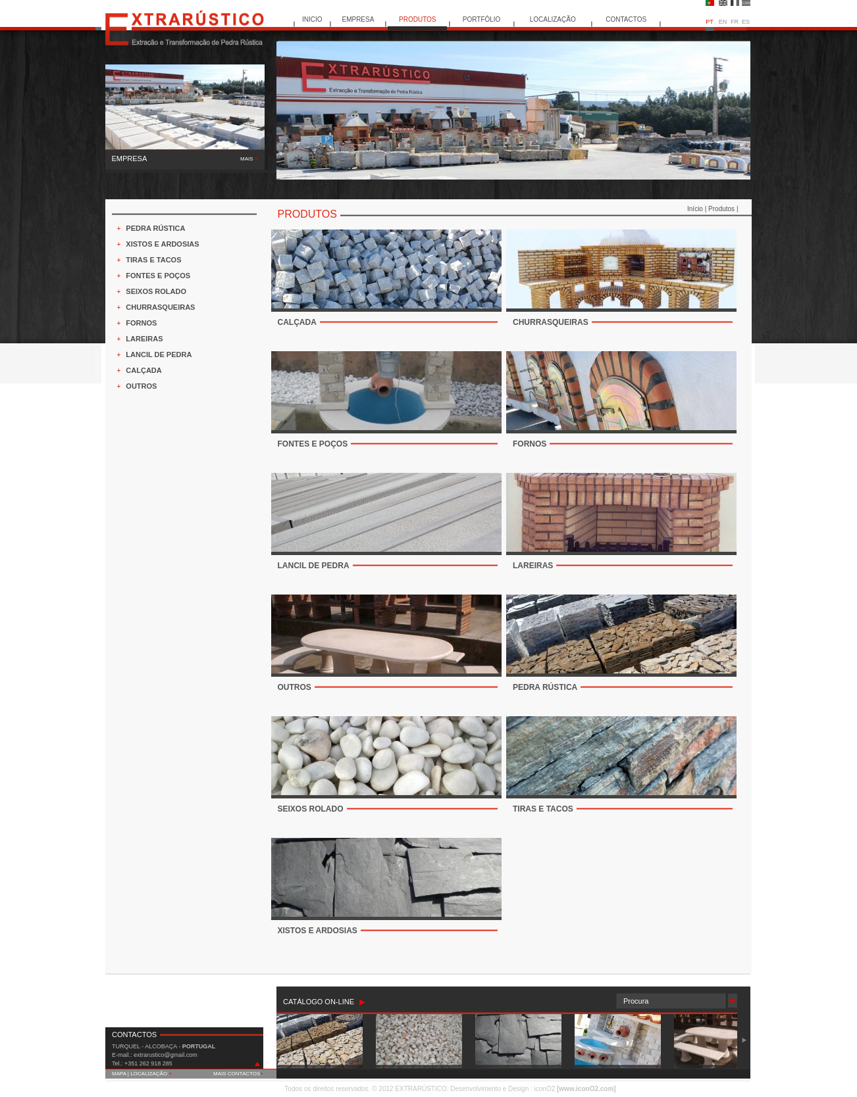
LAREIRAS (144, 339)
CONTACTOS (626, 19)
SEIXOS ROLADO (156, 291)
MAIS (248, 159)
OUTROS (141, 386)
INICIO (312, 19)
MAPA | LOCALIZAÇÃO (142, 1074)
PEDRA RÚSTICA (155, 228)
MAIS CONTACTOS (238, 1074)
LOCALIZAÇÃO (553, 19)
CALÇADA (143, 370)
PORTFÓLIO (482, 19)
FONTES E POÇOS (158, 276)
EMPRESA (358, 19)
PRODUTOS (417, 19)
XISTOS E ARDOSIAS (162, 244)
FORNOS (141, 323)
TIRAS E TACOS (153, 260)
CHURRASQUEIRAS (160, 307)
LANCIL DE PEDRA (159, 354)
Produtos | (723, 208)
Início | (697, 208)
